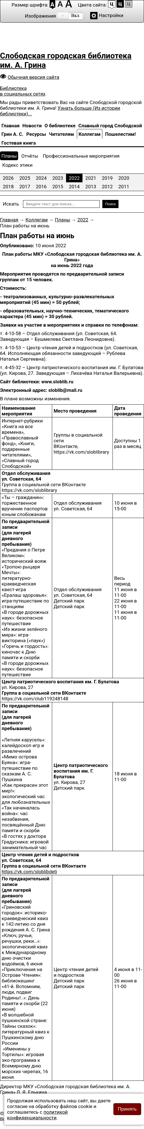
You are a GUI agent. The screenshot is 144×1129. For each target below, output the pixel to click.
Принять (127, 1109)
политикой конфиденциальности (37, 1114)
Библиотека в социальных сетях (22, 91)
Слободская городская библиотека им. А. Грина (66, 60)
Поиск (110, 204)
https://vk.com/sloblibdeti (29, 871)
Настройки (111, 15)
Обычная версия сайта (33, 77)
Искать (11, 204)
